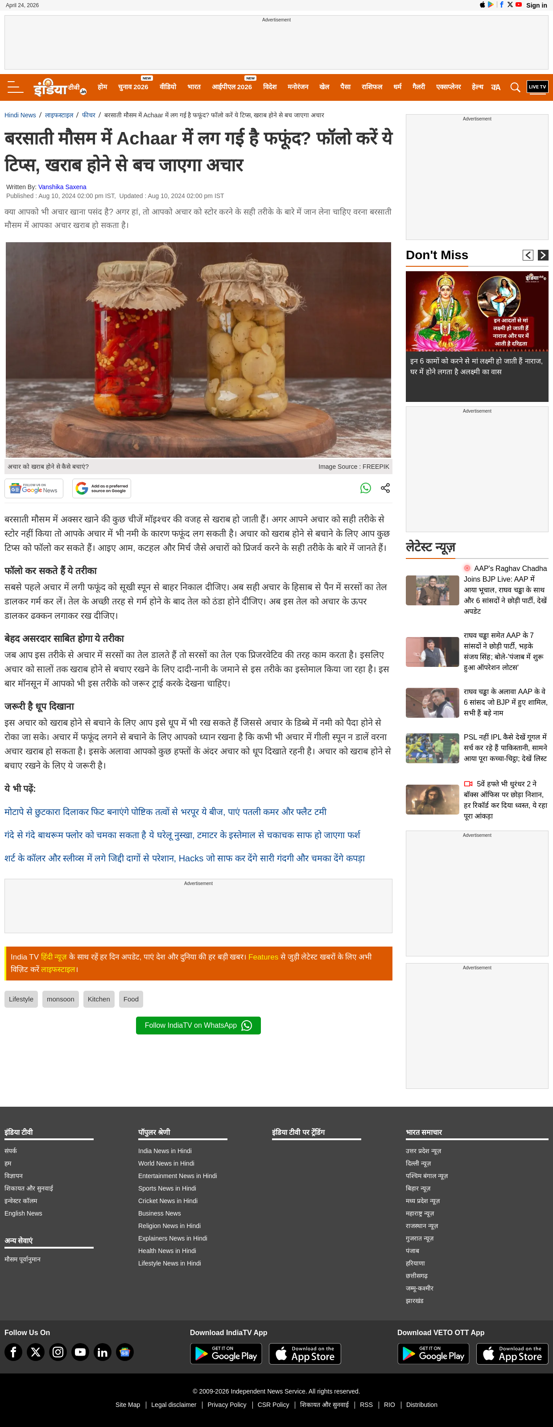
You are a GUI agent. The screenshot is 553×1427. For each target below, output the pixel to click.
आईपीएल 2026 (232, 87)
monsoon (60, 999)
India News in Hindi (165, 1150)
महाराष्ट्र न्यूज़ (420, 1213)
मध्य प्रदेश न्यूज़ (423, 1200)
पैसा (345, 87)
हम (7, 1163)
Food (131, 999)
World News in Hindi (166, 1163)
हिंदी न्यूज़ (54, 957)
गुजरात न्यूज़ (419, 1238)
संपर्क (10, 1150)
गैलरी (419, 87)
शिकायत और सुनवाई (28, 1188)
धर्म (397, 87)
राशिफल (372, 87)
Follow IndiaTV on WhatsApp (198, 1025)
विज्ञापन (13, 1175)
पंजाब (412, 1250)
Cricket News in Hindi (168, 1200)
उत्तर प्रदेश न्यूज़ (423, 1150)
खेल (324, 87)
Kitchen (99, 999)
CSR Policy (273, 1404)
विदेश (269, 87)
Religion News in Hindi (169, 1225)
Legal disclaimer (173, 1404)
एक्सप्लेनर (448, 87)
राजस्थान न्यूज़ (422, 1225)
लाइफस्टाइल (59, 115)
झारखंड (414, 1300)
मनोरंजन (298, 87)
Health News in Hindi (167, 1250)
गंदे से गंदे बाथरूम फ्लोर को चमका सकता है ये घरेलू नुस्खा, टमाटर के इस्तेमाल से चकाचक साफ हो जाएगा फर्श (182, 835)
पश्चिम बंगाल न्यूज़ (427, 1175)
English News (23, 1213)
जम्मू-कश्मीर (419, 1288)
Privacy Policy (226, 1404)
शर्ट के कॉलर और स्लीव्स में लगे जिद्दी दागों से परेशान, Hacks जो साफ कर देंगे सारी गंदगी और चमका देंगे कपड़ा (184, 858)
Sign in (536, 5)
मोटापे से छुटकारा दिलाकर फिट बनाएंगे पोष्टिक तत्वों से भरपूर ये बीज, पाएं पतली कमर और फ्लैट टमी (165, 812)
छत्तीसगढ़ (417, 1275)
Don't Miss (437, 255)
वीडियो (168, 87)
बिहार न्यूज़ (418, 1188)
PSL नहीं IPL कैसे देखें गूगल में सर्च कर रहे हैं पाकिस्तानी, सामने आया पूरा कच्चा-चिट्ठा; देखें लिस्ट (505, 747)
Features (263, 957)
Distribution (421, 1404)
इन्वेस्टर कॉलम (20, 1200)
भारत (194, 87)
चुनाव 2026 (133, 87)
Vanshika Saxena (62, 186)
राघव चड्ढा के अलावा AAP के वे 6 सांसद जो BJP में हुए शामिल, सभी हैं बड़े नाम (506, 702)
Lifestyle (21, 999)
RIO (389, 1404)
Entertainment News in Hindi (177, 1175)
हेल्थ (477, 87)
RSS (366, 1404)
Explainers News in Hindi (172, 1238)
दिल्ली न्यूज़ (418, 1163)
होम (102, 87)
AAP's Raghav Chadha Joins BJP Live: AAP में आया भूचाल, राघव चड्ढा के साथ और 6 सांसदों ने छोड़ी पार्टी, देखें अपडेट (505, 590)
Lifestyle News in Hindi (169, 1263)
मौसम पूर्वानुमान (22, 1259)
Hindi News (20, 115)
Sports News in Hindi (167, 1188)
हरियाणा (415, 1263)
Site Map (128, 1404)
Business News (159, 1213)
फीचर (88, 115)
